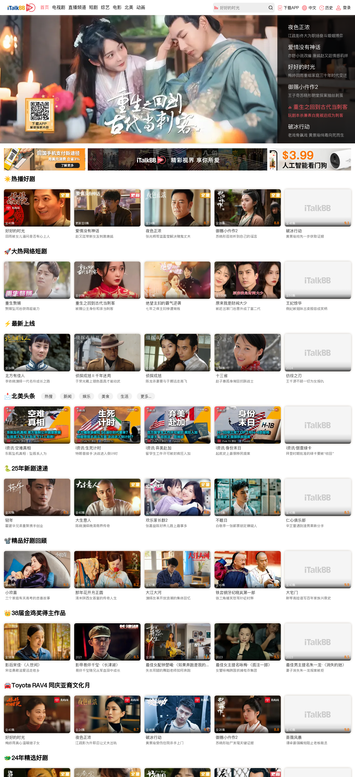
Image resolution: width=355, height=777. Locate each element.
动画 (140, 7)
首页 (44, 7)
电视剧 (58, 7)
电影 (117, 7)
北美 (128, 7)
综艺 (105, 7)
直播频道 (77, 7)
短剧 (93, 7)
